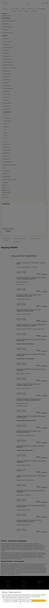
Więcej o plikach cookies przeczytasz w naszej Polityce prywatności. (15, 597)
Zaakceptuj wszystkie (38, 600)
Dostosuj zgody (26, 600)
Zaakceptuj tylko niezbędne (12, 600)
